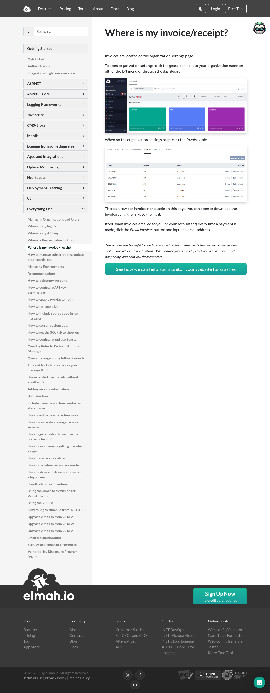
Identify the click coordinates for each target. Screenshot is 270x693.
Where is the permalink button (51, 240)
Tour (82, 8)
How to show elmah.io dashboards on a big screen (55, 474)
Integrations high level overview (51, 73)
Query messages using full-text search (56, 358)
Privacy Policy (55, 678)
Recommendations (41, 273)
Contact (76, 635)
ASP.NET (34, 83)
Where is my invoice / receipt (49, 247)
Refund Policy (79, 678)
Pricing (65, 8)
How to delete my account (47, 280)
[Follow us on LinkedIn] (135, 684)
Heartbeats (36, 177)
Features (45, 8)
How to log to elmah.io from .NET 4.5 (55, 510)
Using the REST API (42, 503)
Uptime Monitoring (43, 167)
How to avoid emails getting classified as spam (55, 448)
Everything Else (40, 209)
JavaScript (35, 115)
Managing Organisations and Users (53, 219)
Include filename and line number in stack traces (54, 405)
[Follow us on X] (128, 675)
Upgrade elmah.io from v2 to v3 (51, 531)
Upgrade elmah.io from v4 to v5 (51, 517)
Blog (130, 8)
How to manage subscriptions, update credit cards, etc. (56, 257)
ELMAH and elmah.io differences (52, 545)
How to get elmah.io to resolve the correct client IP (53, 436)
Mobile (33, 135)
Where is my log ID (42, 226)
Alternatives (126, 641)
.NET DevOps (173, 629)
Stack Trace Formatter (226, 635)
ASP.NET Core (38, 94)
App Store (31, 647)
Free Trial (236, 8)
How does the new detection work (53, 415)
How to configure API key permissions (47, 289)
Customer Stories (130, 629)
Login (215, 8)
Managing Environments (46, 266)
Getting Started (40, 48)
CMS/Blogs (36, 125)
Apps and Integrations (45, 156)
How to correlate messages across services (53, 424)
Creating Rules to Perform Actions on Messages (55, 348)
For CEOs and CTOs (132, 635)
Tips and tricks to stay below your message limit (53, 367)
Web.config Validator (225, 629)
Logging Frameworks (44, 104)
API (119, 647)
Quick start (36, 59)
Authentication (39, 66)
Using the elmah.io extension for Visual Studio (52, 493)
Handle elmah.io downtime (48, 484)
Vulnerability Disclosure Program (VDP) (53, 554)
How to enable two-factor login (51, 299)
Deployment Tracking (44, 188)
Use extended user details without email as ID (53, 379)
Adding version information (48, 389)
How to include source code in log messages (53, 315)
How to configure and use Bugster (53, 339)
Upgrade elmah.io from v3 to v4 (51, 524)
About (98, 8)
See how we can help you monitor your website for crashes (176, 269)
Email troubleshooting (44, 538)
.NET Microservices (177, 635)
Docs (115, 8)
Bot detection (38, 396)
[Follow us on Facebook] (140, 675)
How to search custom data (48, 325)
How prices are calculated (47, 458)
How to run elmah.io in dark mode (53, 465)
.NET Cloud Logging (178, 641)
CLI (30, 198)
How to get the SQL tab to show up (53, 332)
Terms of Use (33, 678)
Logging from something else (50, 146)
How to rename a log (43, 306)
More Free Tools (221, 652)
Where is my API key (43, 233)
